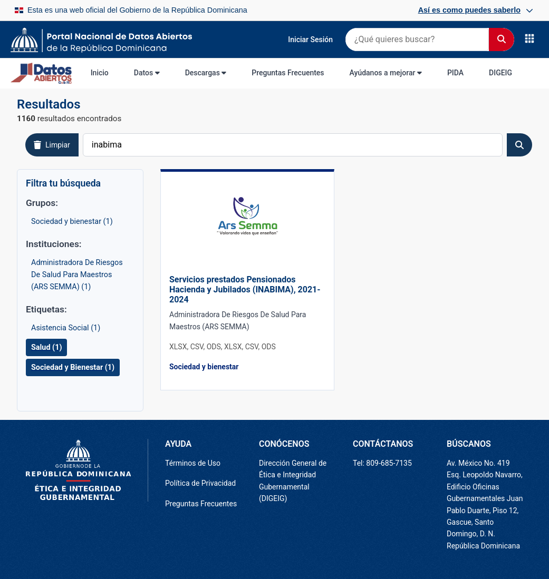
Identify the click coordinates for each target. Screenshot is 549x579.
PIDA (455, 72)
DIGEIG (500, 72)
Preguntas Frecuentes (288, 72)
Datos (147, 72)
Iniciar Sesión (310, 39)
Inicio (100, 72)
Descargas (206, 72)
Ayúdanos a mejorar (386, 72)
